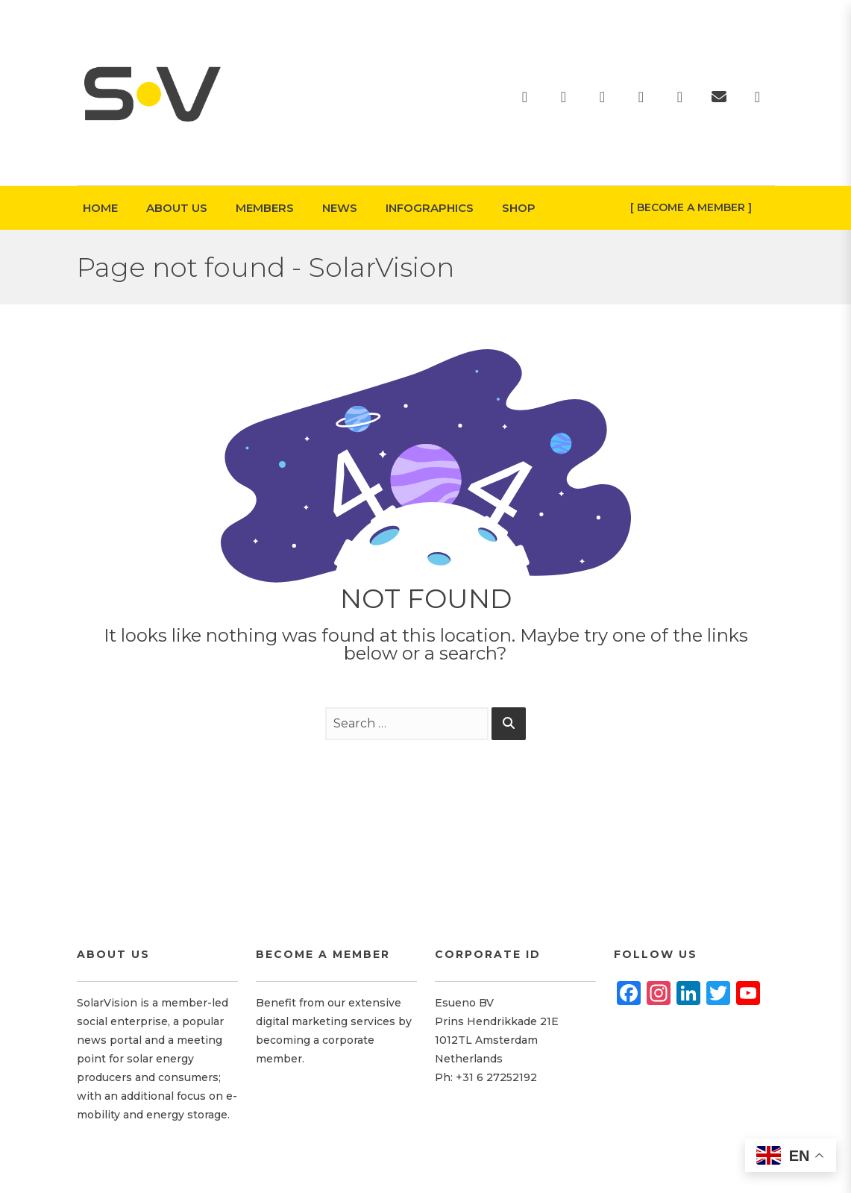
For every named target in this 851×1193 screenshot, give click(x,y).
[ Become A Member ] (691, 207)
